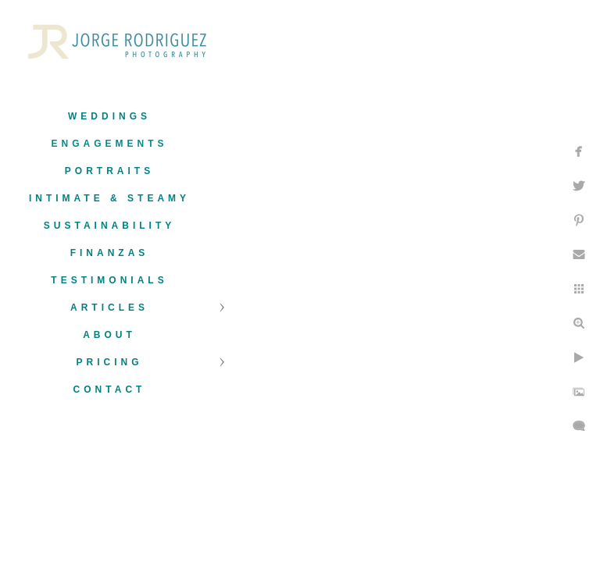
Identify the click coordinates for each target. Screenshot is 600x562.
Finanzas (109, 252)
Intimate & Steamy (109, 198)
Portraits (109, 170)
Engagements (109, 143)
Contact (109, 389)
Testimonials (109, 280)
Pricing (109, 362)
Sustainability (109, 225)
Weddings (109, 116)
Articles (109, 307)
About (109, 334)
